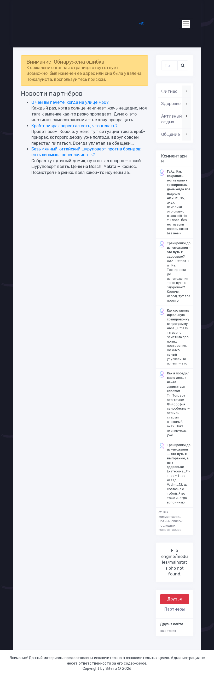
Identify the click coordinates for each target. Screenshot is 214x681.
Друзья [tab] (174, 599)
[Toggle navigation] (186, 24)
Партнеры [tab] (174, 609)
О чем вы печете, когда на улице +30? (70, 102)
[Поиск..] (169, 65)
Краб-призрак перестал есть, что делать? (74, 125)
